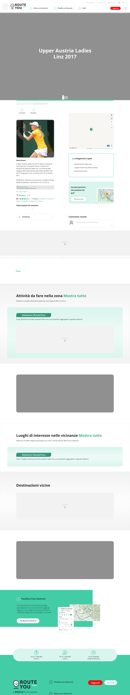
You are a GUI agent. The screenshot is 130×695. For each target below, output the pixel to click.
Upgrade (115, 8)
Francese (50, 199)
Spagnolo (33, 201)
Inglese (18, 201)
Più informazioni (21, 192)
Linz (31, 103)
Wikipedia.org (24, 186)
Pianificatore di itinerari (28, 621)
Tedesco (40, 201)
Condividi (22, 111)
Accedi (110, 682)
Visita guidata (91, 2)
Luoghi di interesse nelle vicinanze (85, 168)
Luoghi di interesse (20, 103)
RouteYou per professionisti (106, 2)
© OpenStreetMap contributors (106, 148)
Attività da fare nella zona (82, 164)
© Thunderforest (95, 148)
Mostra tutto (74, 295)
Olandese (25, 201)
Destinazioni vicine (79, 171)
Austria (28, 103)
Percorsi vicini (79, 199)
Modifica (33, 111)
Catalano (43, 199)
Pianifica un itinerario (61, 682)
